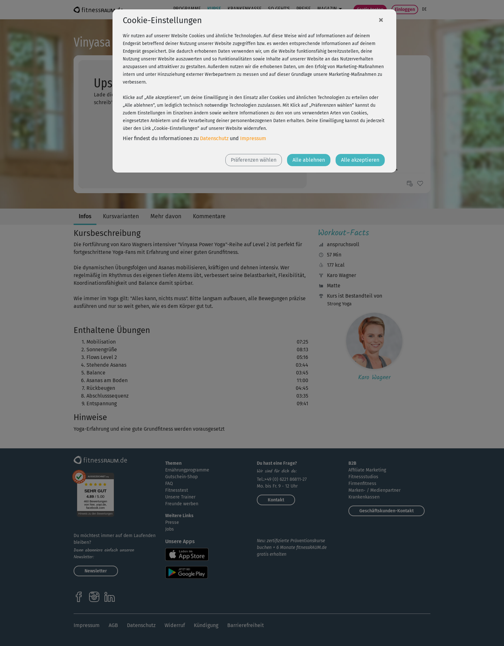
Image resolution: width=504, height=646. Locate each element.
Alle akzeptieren (360, 160)
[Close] (381, 19)
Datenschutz (214, 138)
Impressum (253, 138)
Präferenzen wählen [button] (253, 160)
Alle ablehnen (308, 160)
